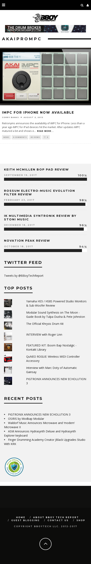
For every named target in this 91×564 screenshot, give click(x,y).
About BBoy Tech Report (56, 517)
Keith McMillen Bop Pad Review (36, 169)
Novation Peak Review (27, 240)
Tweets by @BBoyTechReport (23, 275)
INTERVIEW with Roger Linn (44, 334)
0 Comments (20, 137)
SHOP (81, 520)
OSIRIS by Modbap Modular (26, 419)
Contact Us (58, 520)
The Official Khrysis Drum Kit (45, 324)
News (6, 137)
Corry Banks (10, 117)
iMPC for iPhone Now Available (38, 112)
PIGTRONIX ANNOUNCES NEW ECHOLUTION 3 (39, 414)
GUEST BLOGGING (25, 520)
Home (20, 517)
